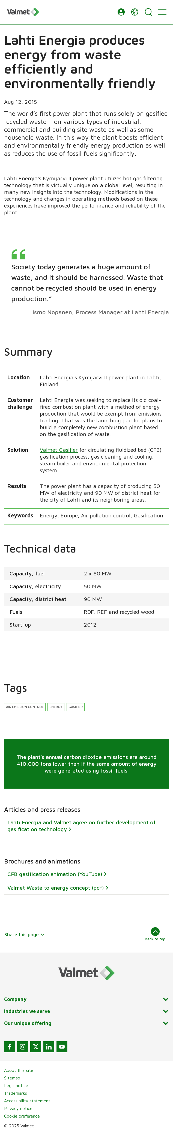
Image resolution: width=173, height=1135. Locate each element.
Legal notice (16, 1085)
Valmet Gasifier (59, 450)
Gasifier (75, 707)
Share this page (24, 934)
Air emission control (25, 707)
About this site (18, 1070)
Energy (55, 707)
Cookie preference (22, 1115)
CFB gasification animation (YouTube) (54, 874)
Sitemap (12, 1077)
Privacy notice (18, 1108)
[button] (121, 12)
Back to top (155, 934)
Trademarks (15, 1093)
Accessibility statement (27, 1100)
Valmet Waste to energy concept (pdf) (55, 887)
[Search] (148, 12)
